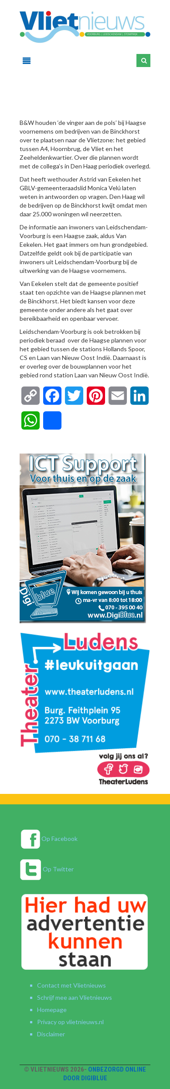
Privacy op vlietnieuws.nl (70, 1021)
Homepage (52, 1009)
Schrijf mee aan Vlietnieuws (74, 997)
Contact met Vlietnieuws (71, 985)
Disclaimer (51, 1034)
